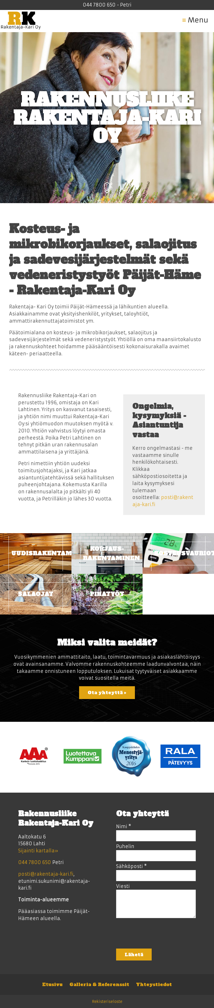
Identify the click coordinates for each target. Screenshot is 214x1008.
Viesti (123, 886)
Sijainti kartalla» (38, 851)
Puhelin (125, 846)
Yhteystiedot (154, 984)
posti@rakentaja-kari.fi (45, 874)
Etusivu (52, 984)
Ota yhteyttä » (107, 692)
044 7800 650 (99, 5)
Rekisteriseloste (107, 1001)
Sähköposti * (131, 866)
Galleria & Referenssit (99, 984)
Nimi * (123, 826)
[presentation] (159, 935)
